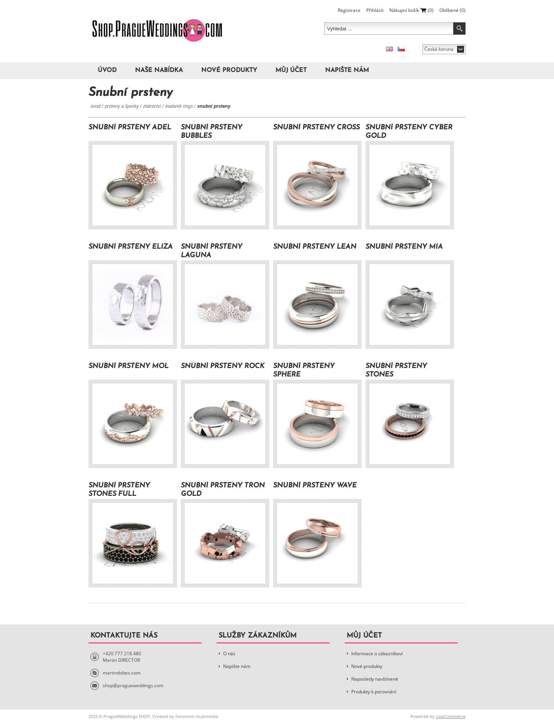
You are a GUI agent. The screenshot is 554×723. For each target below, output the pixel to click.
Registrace (349, 10)
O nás (229, 653)
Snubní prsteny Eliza (130, 247)
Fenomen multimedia (196, 716)
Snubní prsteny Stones (396, 370)
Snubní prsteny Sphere (304, 370)
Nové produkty (229, 70)
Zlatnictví (152, 106)
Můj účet (291, 70)
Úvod (107, 70)
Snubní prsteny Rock (222, 366)
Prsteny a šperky (121, 106)
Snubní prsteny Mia (404, 247)
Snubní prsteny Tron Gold (223, 490)
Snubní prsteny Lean (314, 247)
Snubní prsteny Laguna (211, 251)
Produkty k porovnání (373, 691)
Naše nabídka (159, 70)
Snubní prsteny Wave (315, 485)
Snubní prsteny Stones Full (119, 490)
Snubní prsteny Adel (129, 127)
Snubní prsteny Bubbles (211, 132)
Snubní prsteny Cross (316, 127)
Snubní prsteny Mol (128, 366)
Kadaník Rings (179, 106)
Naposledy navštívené (374, 679)
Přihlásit (375, 10)
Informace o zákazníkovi (377, 653)
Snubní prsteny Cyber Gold (408, 132)
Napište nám (347, 70)
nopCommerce (451, 716)
